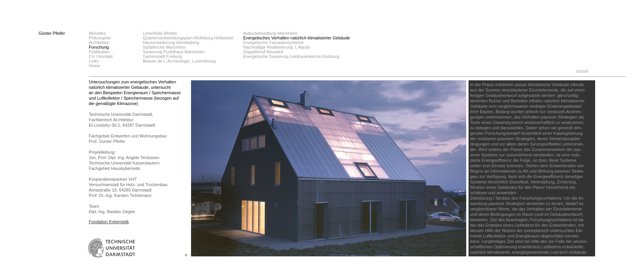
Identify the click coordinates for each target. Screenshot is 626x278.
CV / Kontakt (101, 56)
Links (94, 61)
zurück (582, 71)
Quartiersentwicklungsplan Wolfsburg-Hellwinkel (188, 38)
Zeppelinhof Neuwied (263, 51)
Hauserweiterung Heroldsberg (171, 42)
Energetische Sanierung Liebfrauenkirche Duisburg (291, 56)
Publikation (99, 51)
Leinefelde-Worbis (160, 33)
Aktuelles (97, 33)
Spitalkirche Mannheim (164, 47)
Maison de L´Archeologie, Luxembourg (179, 61)
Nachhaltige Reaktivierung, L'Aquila (276, 47)
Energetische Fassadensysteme (273, 42)
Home (94, 65)
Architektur (99, 42)
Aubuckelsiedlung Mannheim (270, 33)
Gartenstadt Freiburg (162, 56)
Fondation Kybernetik (109, 221)
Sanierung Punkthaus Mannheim (174, 51)
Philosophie (100, 38)
